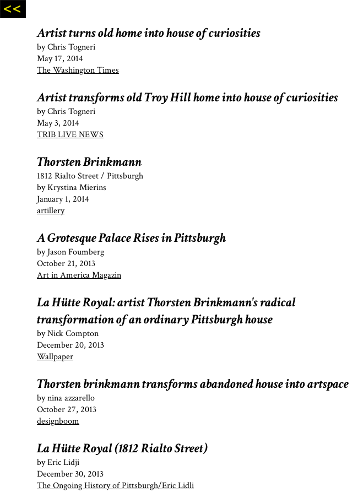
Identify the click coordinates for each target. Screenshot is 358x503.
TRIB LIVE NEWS (70, 134)
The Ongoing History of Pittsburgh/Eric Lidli (115, 485)
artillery (50, 211)
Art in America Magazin (79, 275)
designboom (58, 421)
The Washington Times (78, 70)
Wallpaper (55, 357)
